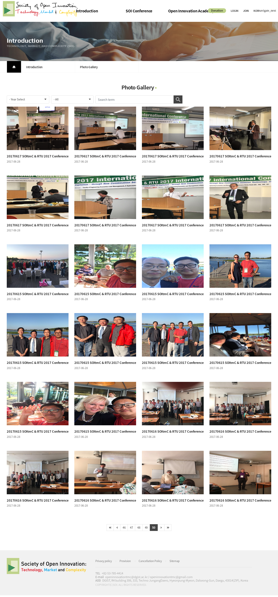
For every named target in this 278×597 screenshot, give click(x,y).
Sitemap (179, 562)
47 (130, 529)
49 (147, 529)
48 (139, 529)
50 (155, 529)
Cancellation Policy (153, 562)
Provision (127, 562)
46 (122, 529)
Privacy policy (104, 562)
